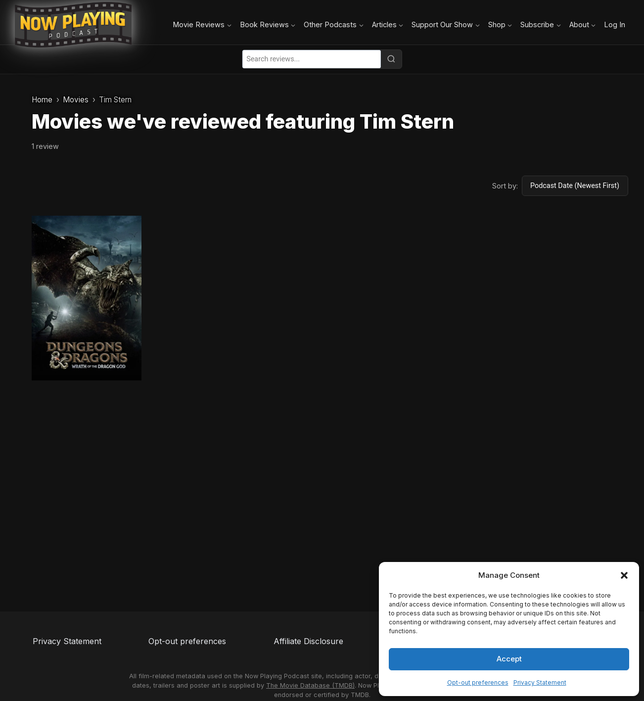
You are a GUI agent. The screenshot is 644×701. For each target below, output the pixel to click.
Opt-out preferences (477, 682)
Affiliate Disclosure (308, 641)
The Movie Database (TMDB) (310, 685)
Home (42, 99)
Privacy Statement (539, 682)
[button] (624, 575)
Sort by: (505, 186)
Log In (614, 24)
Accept (509, 658)
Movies (76, 99)
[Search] (391, 58)
